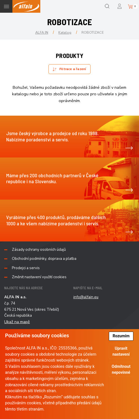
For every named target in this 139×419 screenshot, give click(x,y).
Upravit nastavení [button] (121, 351)
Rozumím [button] (120, 336)
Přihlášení (120, 6)
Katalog (64, 32)
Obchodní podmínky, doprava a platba (44, 258)
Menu (6, 6)
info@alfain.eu (85, 297)
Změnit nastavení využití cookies (39, 277)
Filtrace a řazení (72, 69)
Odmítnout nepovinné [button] (121, 369)
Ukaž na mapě (17, 322)
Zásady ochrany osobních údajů (39, 249)
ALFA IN (41, 32)
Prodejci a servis (26, 268)
